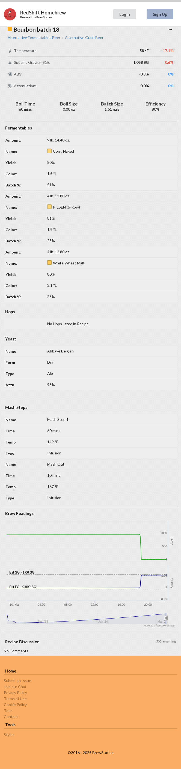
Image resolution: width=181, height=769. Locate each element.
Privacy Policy (15, 692)
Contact (11, 716)
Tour (8, 710)
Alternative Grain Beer (84, 38)
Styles (9, 734)
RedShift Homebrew (43, 13)
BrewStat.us (44, 17)
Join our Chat (15, 686)
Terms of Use (15, 698)
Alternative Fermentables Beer (34, 38)
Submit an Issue (17, 680)
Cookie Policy (15, 704)
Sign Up (160, 14)
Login (124, 14)
